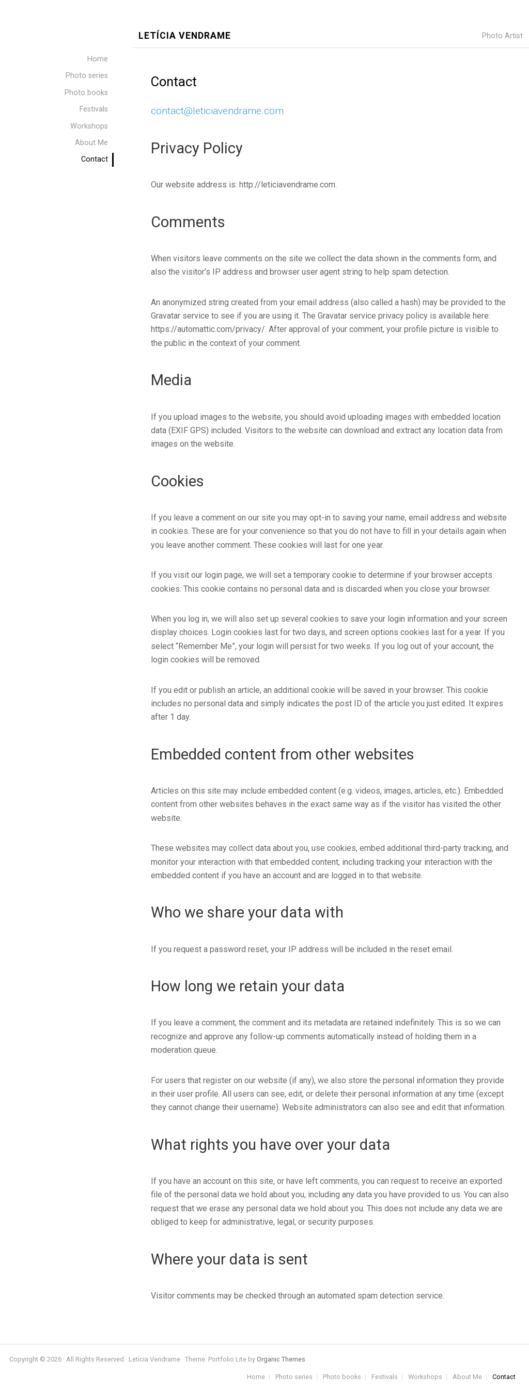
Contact (504, 1377)
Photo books (342, 1377)
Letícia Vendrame (184, 36)
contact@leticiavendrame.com (217, 111)
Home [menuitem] (97, 59)
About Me (467, 1377)
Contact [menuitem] (94, 159)
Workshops (425, 1377)
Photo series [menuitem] (87, 75)
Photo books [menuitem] (86, 92)
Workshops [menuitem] (89, 126)
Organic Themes (281, 1359)
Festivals (384, 1377)
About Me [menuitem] (91, 142)
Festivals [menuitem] (94, 109)
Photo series (294, 1377)
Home (256, 1377)
